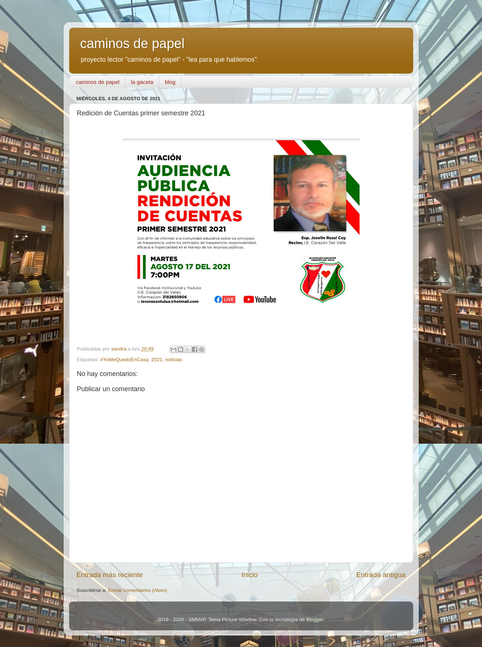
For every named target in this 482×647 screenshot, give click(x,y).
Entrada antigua (380, 575)
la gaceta (142, 82)
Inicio (250, 575)
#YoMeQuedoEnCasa (124, 359)
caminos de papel (132, 43)
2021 (156, 359)
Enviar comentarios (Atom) (137, 590)
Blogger (314, 619)
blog (170, 82)
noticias (173, 359)
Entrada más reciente (110, 575)
